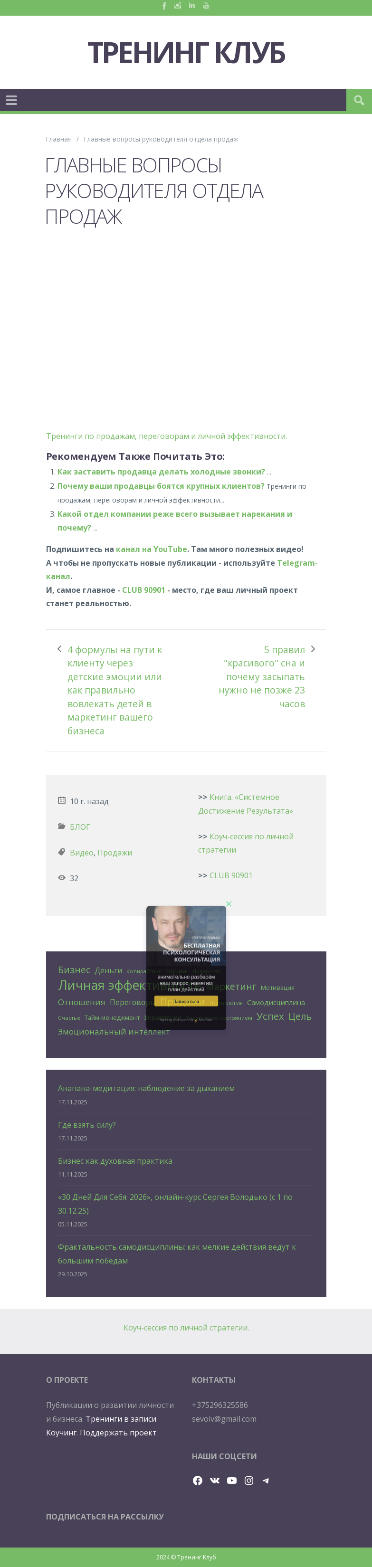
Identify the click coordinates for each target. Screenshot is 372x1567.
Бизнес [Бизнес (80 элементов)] (74, 969)
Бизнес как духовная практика (115, 1161)
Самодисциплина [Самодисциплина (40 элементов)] (276, 1002)
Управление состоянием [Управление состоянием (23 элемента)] (219, 1017)
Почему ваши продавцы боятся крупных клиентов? (161, 486)
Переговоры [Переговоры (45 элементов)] (133, 1002)
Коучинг (61, 1432)
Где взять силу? (87, 1125)
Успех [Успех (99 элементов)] (270, 1016)
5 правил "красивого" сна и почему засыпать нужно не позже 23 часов (262, 676)
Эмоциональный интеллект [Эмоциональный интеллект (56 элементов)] (114, 1031)
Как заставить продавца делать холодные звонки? (161, 471)
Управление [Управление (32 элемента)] (162, 1017)
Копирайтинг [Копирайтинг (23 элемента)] (143, 971)
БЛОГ (80, 827)
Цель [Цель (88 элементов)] (300, 1016)
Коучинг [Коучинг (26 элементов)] (177, 971)
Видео (82, 852)
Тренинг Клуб (186, 52)
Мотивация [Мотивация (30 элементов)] (278, 987)
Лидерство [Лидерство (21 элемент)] (206, 971)
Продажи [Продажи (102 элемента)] (182, 1001)
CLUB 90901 (143, 590)
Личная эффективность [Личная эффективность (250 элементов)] (129, 985)
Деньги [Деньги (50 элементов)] (108, 970)
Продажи (114, 852)
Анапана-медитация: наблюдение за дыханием (146, 1088)
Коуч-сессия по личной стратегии (186, 1327)
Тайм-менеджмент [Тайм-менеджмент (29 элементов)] (112, 1017)
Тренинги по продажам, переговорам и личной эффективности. (166, 436)
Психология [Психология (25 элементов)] (226, 1003)
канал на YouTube (151, 549)
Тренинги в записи (121, 1419)
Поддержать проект (118, 1432)
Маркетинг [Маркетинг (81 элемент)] (231, 986)
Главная (59, 138)
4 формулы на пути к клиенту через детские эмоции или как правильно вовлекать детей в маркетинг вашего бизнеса (114, 690)
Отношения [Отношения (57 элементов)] (81, 1002)
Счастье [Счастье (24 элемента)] (69, 1017)
